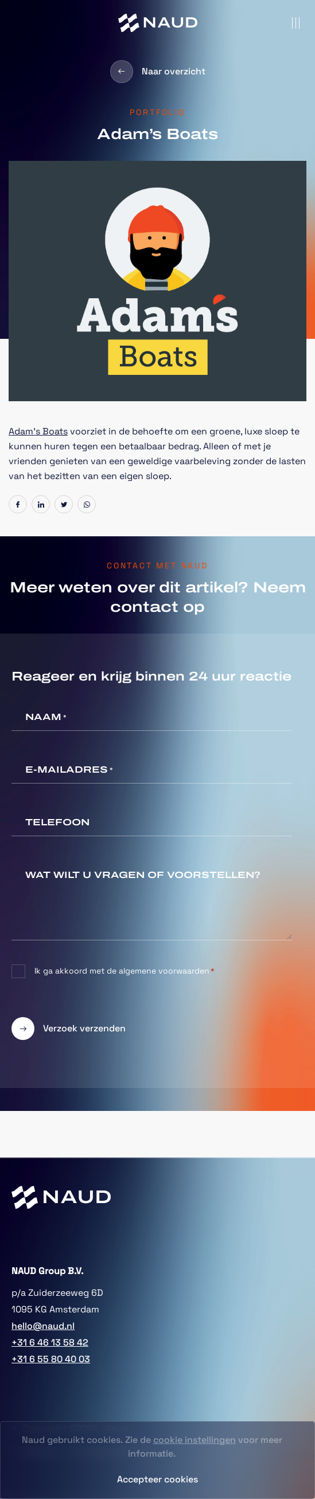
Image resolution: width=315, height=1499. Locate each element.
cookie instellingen (194, 1440)
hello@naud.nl (43, 1326)
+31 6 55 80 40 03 (50, 1359)
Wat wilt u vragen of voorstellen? (142, 875)
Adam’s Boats (38, 431)
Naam (46, 717)
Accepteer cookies (157, 1479)
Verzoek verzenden (68, 1028)
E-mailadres (69, 770)
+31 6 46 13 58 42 (49, 1342)
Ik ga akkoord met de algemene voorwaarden (124, 971)
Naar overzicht (157, 71)
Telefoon (57, 822)
